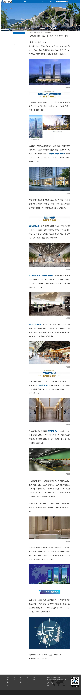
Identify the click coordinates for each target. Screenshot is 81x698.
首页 (31, 32)
